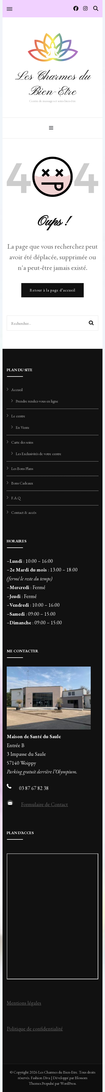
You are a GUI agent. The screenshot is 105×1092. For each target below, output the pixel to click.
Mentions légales (24, 1003)
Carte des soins (22, 442)
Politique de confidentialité (35, 1028)
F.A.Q (16, 497)
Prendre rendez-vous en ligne (37, 401)
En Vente (22, 427)
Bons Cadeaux (22, 483)
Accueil (17, 389)
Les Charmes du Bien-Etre (52, 84)
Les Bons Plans (22, 468)
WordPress (68, 1083)
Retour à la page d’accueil (52, 290)
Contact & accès (23, 512)
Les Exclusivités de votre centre (38, 453)
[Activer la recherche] (95, 8)
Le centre (18, 415)
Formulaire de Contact (44, 804)
